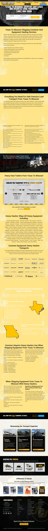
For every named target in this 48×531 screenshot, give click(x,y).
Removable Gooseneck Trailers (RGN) (11, 165)
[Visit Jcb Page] (34, 263)
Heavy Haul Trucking (37, 230)
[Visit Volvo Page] (27, 272)
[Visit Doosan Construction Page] (34, 259)
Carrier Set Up (43, 528)
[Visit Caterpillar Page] (8, 276)
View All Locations (7, 505)
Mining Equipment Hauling (12, 233)
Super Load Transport (36, 238)
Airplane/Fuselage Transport (12, 221)
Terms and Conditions (31, 528)
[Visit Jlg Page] (41, 263)
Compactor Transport (14, 224)
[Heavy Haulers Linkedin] (11, 513)
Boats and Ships (40, 503)
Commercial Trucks (40, 504)
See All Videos (24, 449)
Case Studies (19, 511)
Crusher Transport (13, 227)
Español (18, 514)
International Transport (31, 510)
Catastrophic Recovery (31, 503)
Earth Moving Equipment (32, 227)
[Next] (42, 194)
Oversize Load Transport (31, 513)
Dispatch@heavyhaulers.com (8, 507)
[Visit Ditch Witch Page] (27, 259)
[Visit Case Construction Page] (20, 259)
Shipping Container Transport (14, 238)
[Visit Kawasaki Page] (34, 272)
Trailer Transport (33, 240)
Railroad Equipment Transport (30, 237)
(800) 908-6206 (43, 4)
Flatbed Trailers (7, 161)
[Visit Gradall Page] (6, 263)
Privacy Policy (36, 528)
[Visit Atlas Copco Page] (13, 259)
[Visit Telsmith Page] (41, 272)
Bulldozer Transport (14, 222)
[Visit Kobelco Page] (6, 267)
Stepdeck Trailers (8, 163)
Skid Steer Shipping (25, 238)
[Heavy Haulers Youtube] (8, 513)
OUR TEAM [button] (36, 2)
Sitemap (39, 528)
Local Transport (30, 511)
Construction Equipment (40, 506)
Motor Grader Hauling (30, 235)
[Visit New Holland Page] (27, 267)
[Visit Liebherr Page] (20, 267)
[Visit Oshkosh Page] (34, 267)
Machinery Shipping (28, 232)
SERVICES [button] (24, 2)
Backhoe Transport (24, 221)
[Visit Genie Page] (41, 259)
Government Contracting (31, 507)
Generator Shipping (14, 230)
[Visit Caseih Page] (20, 272)
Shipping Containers (41, 516)
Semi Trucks (40, 515)
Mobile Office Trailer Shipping (17, 235)
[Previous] (6, 194)
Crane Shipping (19, 225)
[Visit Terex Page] (13, 272)
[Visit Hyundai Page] (20, 263)
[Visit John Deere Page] (40, 276)
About (18, 503)
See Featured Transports (10, 449)
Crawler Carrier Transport (29, 225)
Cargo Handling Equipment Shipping (28, 222)
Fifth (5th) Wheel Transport (17, 229)
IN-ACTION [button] (18, 2)
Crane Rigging (29, 504)
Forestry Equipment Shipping (31, 229)
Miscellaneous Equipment (40, 512)
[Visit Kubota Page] (19, 276)
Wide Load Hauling (32, 242)
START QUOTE (27, 4)
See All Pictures (38, 449)
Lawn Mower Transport (9, 232)
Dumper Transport (22, 227)
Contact (18, 504)
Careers (18, 513)
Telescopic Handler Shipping (11, 240)
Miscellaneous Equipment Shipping (27, 233)
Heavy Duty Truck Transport (26, 230)
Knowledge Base (19, 507)
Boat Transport (33, 221)
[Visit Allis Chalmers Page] (6, 259)
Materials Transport (38, 232)
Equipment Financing (7, 511)
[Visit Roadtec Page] (41, 267)
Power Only (29, 514)
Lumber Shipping (19, 232)
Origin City (12, 15)
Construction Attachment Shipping (28, 224)
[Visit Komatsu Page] (13, 267)
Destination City (23, 15)
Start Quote (35, 415)
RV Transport (41, 237)
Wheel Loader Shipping (22, 242)
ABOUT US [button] (30, 2)
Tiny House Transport (24, 240)
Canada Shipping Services (31, 501)
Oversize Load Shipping (17, 237)
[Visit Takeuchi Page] (6, 272)
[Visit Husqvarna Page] (13, 263)
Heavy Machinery (40, 508)
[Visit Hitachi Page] (27, 263)
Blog (18, 510)
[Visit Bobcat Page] (29, 276)
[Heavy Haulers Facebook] (4, 513)
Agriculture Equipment (41, 501)
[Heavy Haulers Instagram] (6, 513)
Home (18, 501)
